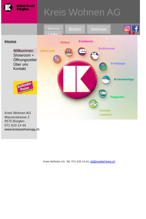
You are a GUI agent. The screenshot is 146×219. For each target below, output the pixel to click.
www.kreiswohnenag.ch (22, 129)
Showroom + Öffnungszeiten (25, 57)
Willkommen (23, 51)
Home (53, 29)
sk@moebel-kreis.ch (102, 161)
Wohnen (99, 29)
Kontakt (19, 69)
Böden (75, 29)
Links (53, 34)
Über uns (20, 64)
